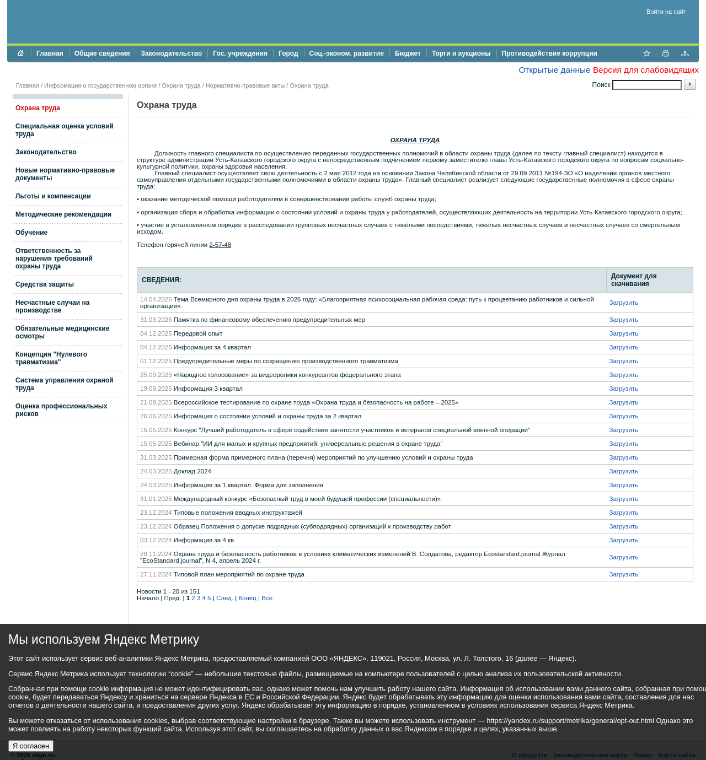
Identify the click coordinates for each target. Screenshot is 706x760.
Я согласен (31, 746)
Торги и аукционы (461, 53)
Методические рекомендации (63, 214)
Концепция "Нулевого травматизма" (51, 358)
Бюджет (408, 53)
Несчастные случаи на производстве (52, 306)
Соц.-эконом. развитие (346, 53)
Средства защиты (44, 284)
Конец (247, 598)
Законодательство (171, 53)
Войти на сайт (666, 11)
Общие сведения (102, 53)
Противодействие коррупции (549, 53)
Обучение (31, 232)
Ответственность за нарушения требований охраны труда (54, 258)
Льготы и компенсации (53, 196)
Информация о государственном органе (100, 85)
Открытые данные (554, 69)
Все (266, 598)
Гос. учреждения (240, 53)
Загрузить (623, 302)
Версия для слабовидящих (646, 69)
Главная (49, 53)
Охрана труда (181, 85)
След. (224, 598)
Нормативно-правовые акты (245, 85)
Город (288, 53)
